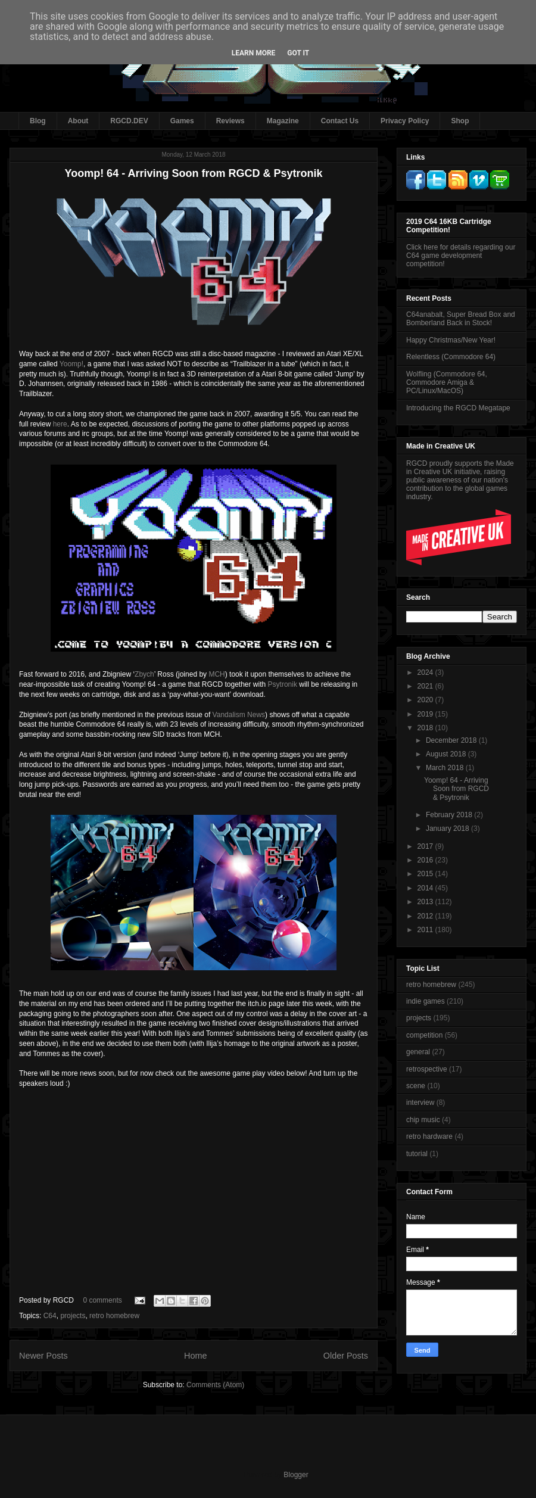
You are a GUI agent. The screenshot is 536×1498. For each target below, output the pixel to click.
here (60, 424)
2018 (426, 728)
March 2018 (446, 768)
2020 (426, 700)
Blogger (295, 1475)
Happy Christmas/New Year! (451, 340)
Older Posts (345, 1355)
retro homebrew (114, 1316)
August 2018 (447, 754)
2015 (426, 874)
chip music (423, 1120)
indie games (425, 1001)
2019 (426, 714)
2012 (426, 916)
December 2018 (452, 740)
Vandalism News (239, 715)
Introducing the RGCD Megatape (458, 408)
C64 (50, 1316)
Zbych (144, 674)
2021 (426, 686)
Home (195, 1355)
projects (72, 1316)
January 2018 (448, 828)
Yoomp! (71, 364)
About (78, 121)
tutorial (417, 1154)
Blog (38, 121)
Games (182, 121)
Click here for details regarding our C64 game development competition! (460, 255)
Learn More (254, 53)
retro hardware (429, 1136)
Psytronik (282, 684)
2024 (426, 672)
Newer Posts (43, 1355)
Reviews (230, 121)
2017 (426, 846)
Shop (460, 121)
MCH (216, 674)
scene (415, 1086)
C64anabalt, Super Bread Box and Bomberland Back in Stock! (460, 318)
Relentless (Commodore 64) (451, 357)
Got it (298, 53)
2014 (426, 888)
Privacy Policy (405, 121)
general (418, 1052)
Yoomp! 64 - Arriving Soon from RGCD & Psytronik (193, 173)
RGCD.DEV (129, 121)
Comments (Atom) (215, 1385)
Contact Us (340, 121)
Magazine (283, 121)
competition (424, 1035)
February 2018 (450, 815)
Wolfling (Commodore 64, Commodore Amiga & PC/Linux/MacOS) (446, 382)
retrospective (426, 1069)
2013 (426, 902)
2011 (426, 930)
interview (420, 1102)
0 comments (102, 1300)
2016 (426, 860)
